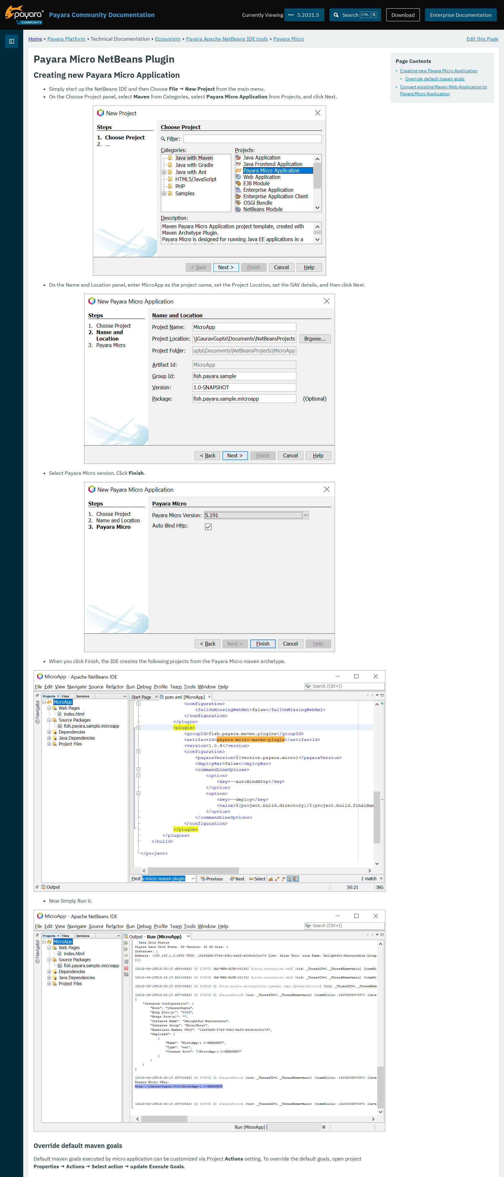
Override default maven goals (435, 79)
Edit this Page (483, 39)
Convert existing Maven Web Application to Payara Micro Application (443, 90)
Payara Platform (25, 64)
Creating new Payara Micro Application (439, 71)
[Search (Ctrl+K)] (355, 14)
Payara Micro (369, 39)
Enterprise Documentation (461, 15)
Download (403, 15)
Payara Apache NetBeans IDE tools (307, 39)
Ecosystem (248, 39)
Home (116, 39)
